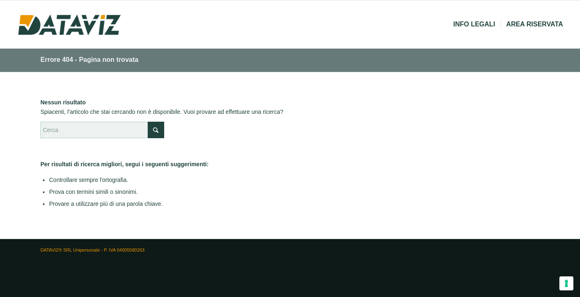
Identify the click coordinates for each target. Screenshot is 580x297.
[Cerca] (102, 130)
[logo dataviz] (69, 24)
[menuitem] (474, 24)
